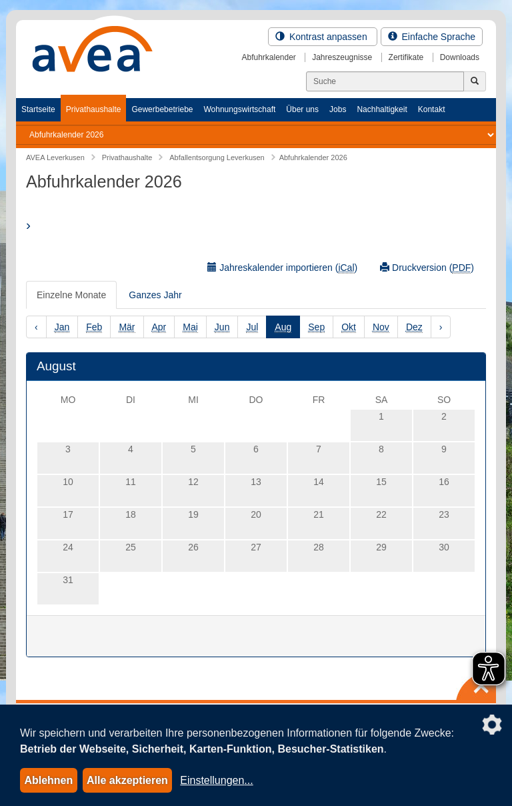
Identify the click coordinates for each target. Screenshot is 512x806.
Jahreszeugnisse (342, 57)
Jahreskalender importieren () (282, 268)
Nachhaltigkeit (382, 109)
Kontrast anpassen (322, 36)
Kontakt (431, 109)
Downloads (459, 57)
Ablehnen (48, 780)
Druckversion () (427, 268)
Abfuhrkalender (268, 57)
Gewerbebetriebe (162, 109)
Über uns (302, 109)
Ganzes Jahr (155, 295)
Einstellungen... (216, 780)
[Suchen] (385, 81)
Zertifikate (406, 57)
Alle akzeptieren (127, 780)
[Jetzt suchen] (474, 81)
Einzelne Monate (71, 295)
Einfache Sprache (431, 36)
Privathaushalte (93, 109)
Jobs (337, 109)
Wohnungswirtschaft (239, 109)
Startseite (38, 109)
